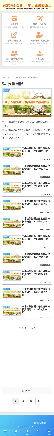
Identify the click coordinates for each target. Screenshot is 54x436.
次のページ (27, 390)
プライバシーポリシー (27, 427)
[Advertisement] (27, 357)
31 (31, 401)
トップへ (14, 423)
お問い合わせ (40, 423)
